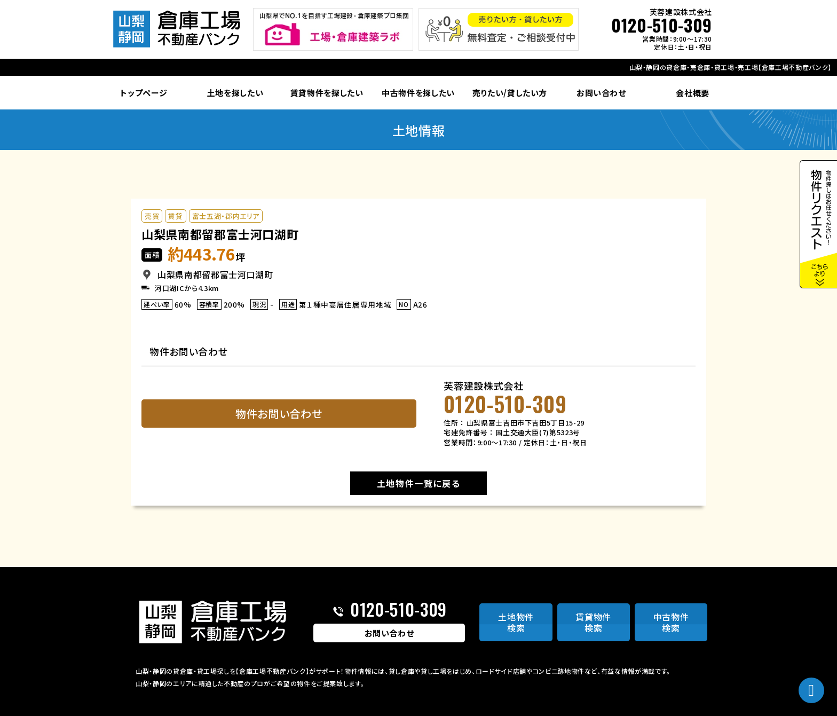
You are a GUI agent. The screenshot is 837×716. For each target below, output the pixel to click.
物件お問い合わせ (278, 413)
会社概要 (692, 92)
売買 (152, 216)
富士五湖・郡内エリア (226, 216)
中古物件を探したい (418, 92)
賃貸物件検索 (593, 622)
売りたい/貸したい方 (510, 92)
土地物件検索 (516, 622)
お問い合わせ (601, 92)
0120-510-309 (661, 25)
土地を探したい (235, 92)
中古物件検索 (671, 622)
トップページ (143, 92)
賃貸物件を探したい (327, 92)
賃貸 (175, 216)
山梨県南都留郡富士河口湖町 (219, 233)
